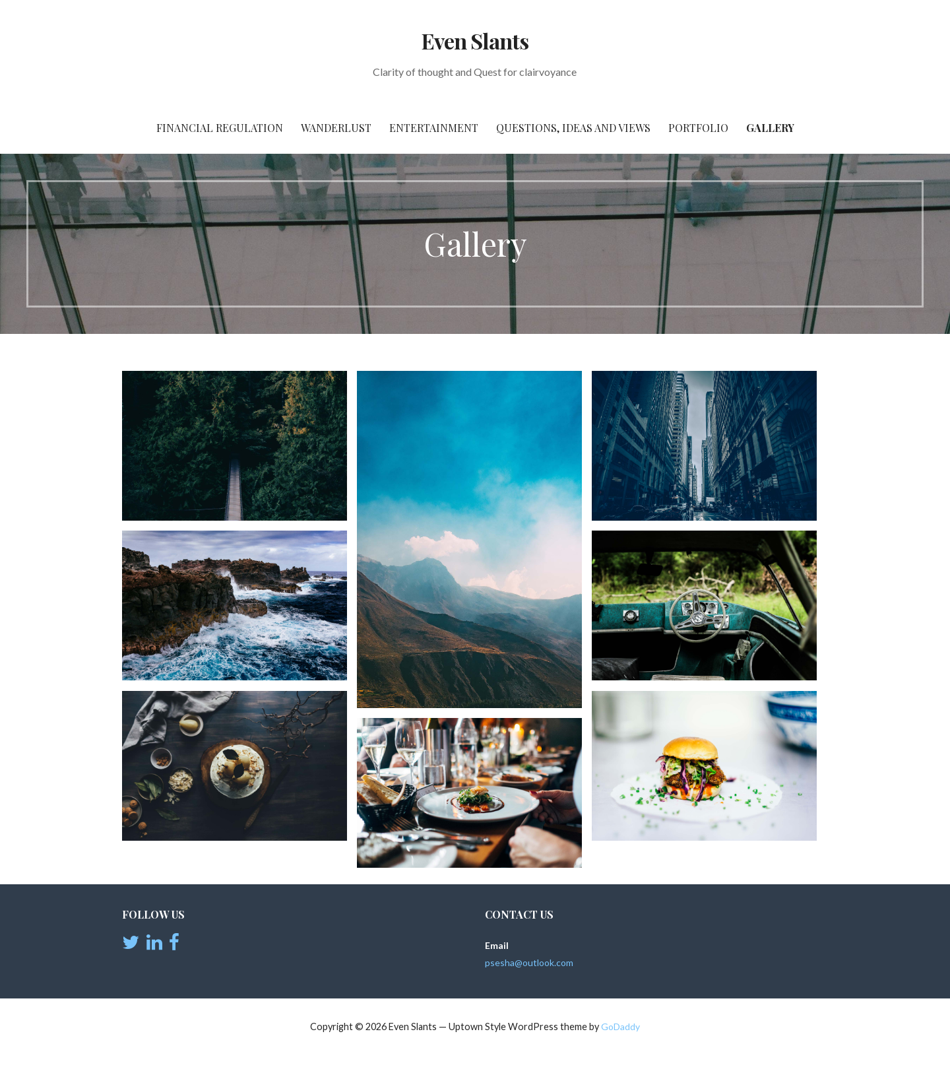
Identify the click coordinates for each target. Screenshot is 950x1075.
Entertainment (433, 128)
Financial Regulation (219, 128)
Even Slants (475, 40)
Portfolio (698, 128)
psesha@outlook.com (529, 962)
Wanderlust (336, 128)
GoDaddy (620, 1026)
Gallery (770, 128)
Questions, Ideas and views (573, 128)
